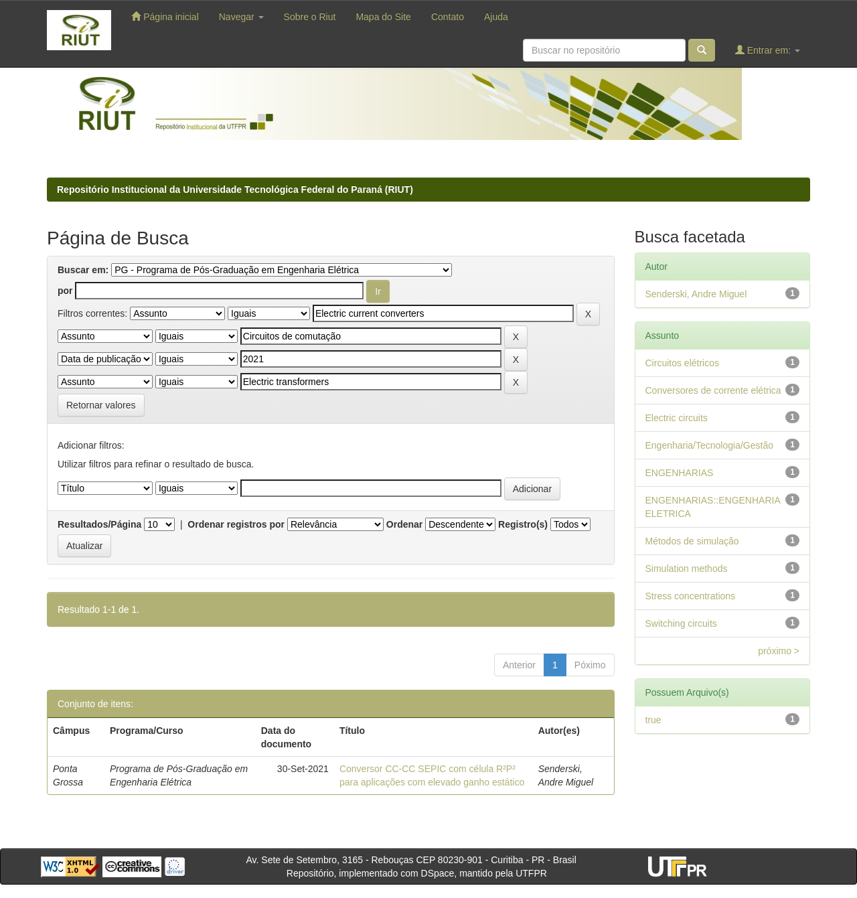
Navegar (241, 16)
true (653, 720)
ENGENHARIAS (679, 472)
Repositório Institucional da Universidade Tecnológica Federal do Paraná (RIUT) (235, 189)
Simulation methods (686, 568)
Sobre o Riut (310, 16)
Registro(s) (523, 524)
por (65, 290)
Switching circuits (681, 623)
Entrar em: (767, 50)
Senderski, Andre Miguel (696, 294)
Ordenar (404, 524)
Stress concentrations (690, 596)
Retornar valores (101, 405)
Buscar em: (83, 270)
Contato (447, 16)
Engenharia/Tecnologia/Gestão (709, 445)
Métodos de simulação (692, 541)
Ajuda (496, 16)
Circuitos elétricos (682, 363)
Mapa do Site (383, 16)
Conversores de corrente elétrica (713, 390)
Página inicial (164, 16)
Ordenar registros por (236, 524)
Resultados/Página (99, 524)
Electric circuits (676, 418)
